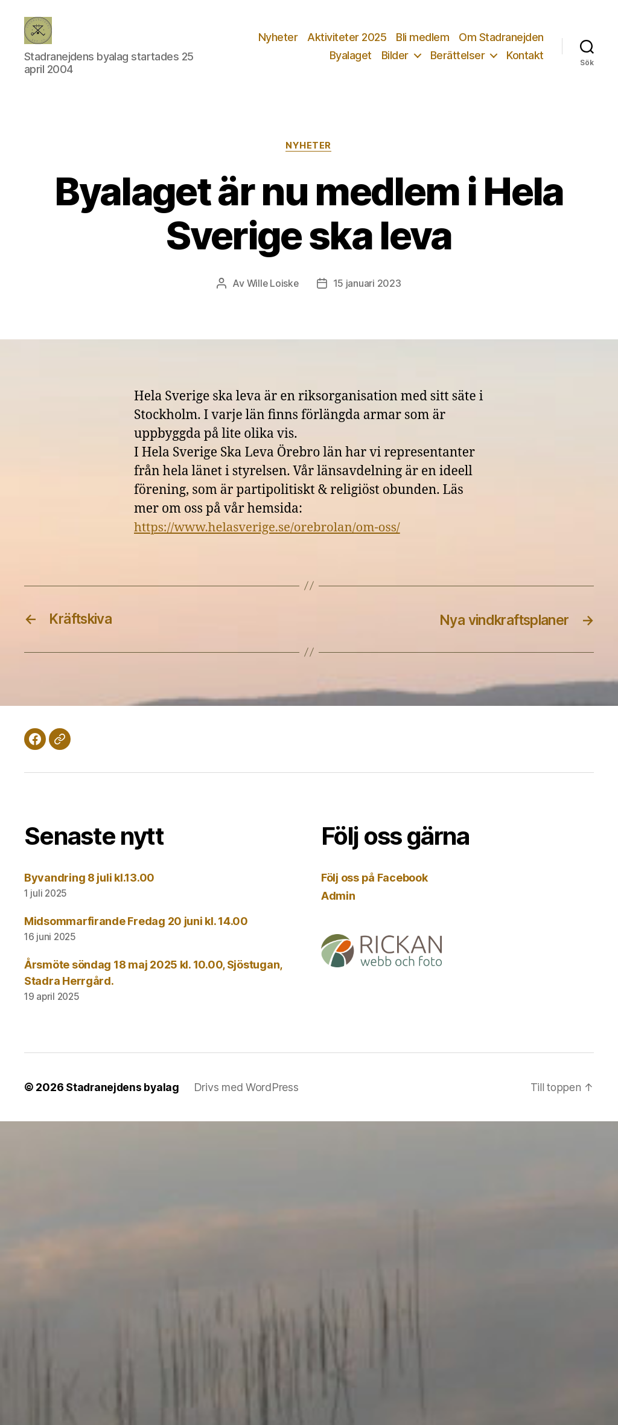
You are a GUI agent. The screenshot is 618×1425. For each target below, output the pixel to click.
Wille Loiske (272, 284)
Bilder (395, 55)
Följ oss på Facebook (374, 877)
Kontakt (525, 55)
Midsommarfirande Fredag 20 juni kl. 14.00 (136, 921)
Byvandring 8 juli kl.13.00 (89, 877)
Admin (338, 895)
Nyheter (278, 37)
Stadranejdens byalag (124, 1087)
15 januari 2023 (368, 284)
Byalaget (351, 55)
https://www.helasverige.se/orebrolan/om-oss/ (271, 527)
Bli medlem (422, 37)
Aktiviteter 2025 (346, 37)
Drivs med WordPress (248, 1087)
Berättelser (457, 55)
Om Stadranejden (501, 37)
